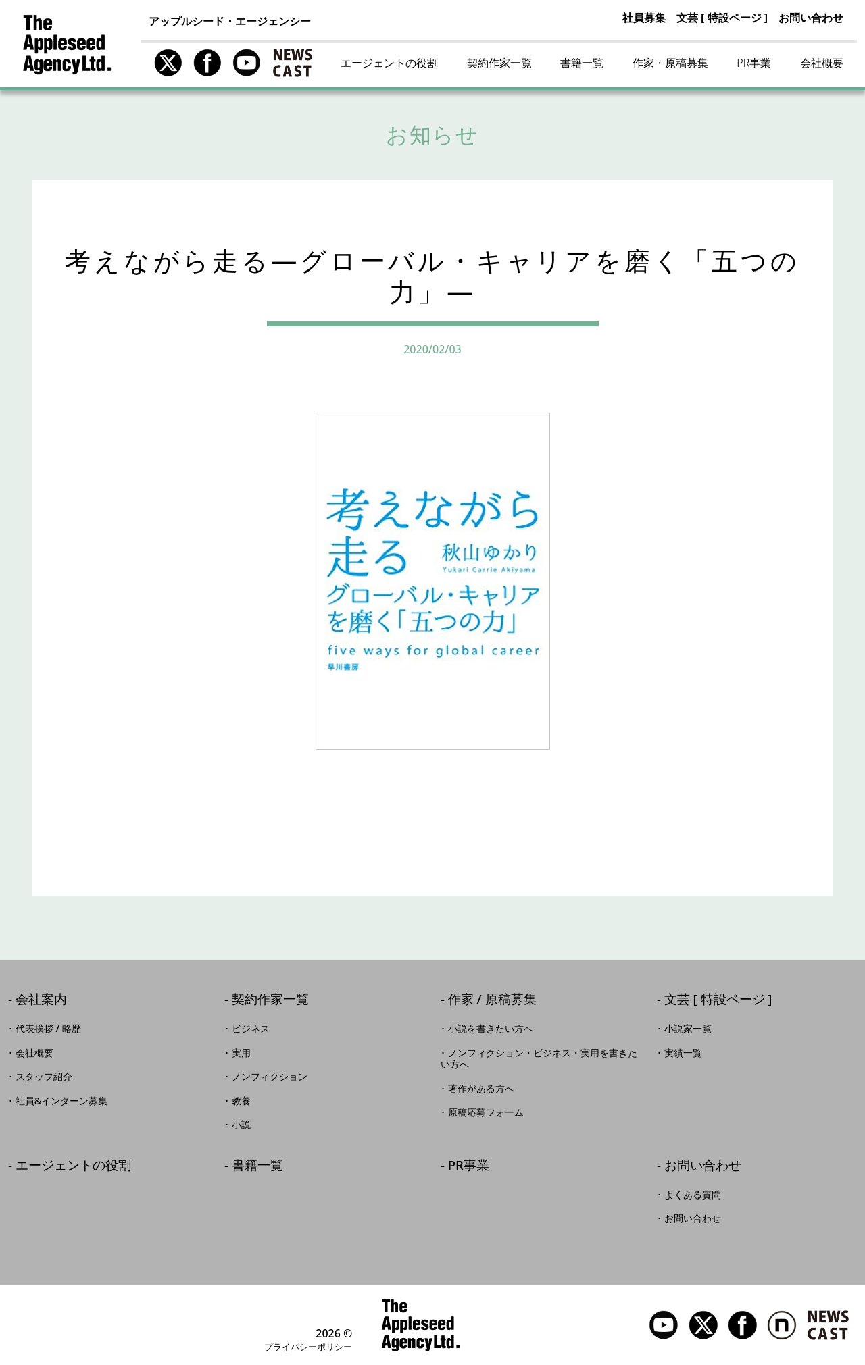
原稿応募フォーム (486, 1112)
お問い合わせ (810, 17)
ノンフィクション (269, 1077)
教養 (241, 1101)
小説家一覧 (688, 1029)
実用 (241, 1053)
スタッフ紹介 (44, 1077)
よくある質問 (692, 1195)
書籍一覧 (581, 62)
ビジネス (251, 1029)
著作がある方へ (481, 1089)
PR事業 (754, 62)
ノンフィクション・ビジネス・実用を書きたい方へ (539, 1059)
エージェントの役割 (389, 62)
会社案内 (41, 1000)
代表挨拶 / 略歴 (48, 1029)
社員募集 (644, 17)
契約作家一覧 (499, 62)
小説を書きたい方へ (490, 1029)
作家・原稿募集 (670, 62)
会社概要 (821, 62)
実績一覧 (683, 1053)
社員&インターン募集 (62, 1101)
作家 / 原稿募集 (492, 1000)
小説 (241, 1124)
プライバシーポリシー (308, 1347)
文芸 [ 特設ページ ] (722, 17)
